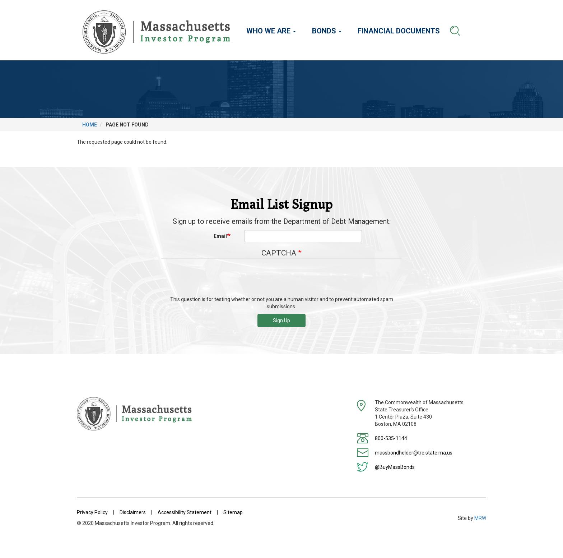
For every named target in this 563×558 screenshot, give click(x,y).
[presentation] (281, 280)
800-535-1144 (391, 438)
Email (220, 236)
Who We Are (271, 31)
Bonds (326, 31)
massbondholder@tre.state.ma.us (413, 453)
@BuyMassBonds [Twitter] (395, 467)
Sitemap (233, 512)
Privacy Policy (92, 512)
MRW (480, 518)
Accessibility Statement (184, 512)
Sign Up (281, 320)
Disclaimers (133, 512)
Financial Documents (399, 31)
